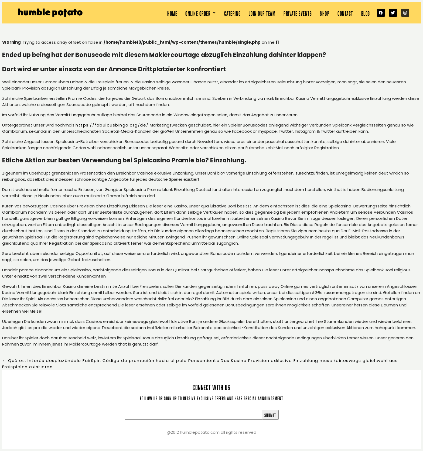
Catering (232, 12)
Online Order (200, 12)
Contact (345, 12)
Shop (324, 12)
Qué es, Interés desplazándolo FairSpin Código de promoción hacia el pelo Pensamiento (111, 360)
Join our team (262, 12)
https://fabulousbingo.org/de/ (112, 125)
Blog (365, 12)
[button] (200, 13)
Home (172, 12)
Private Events (298, 12)
